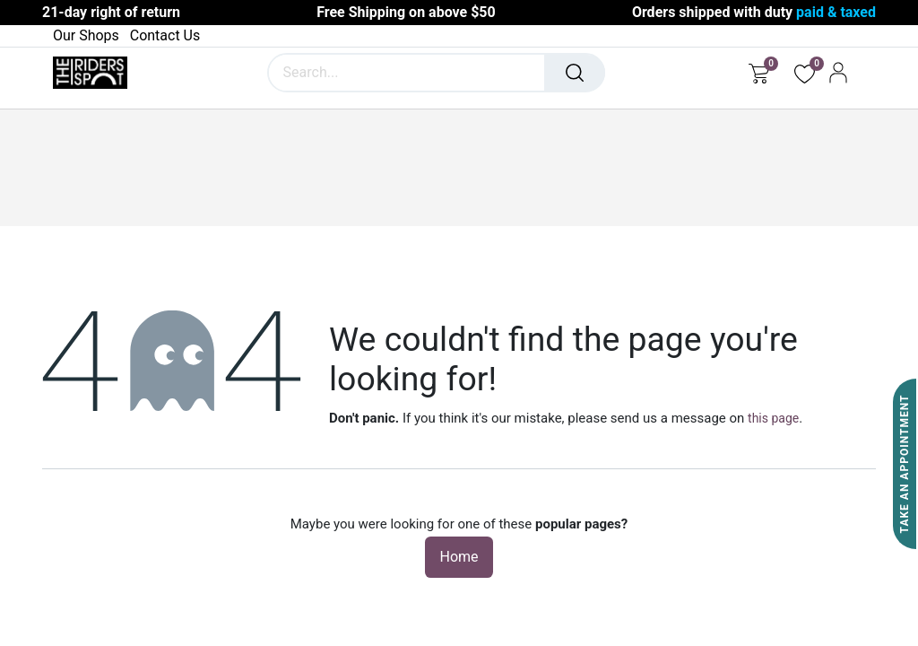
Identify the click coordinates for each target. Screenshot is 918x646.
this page (773, 418)
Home (458, 556)
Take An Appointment (904, 464)
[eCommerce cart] (759, 72)
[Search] (574, 73)
